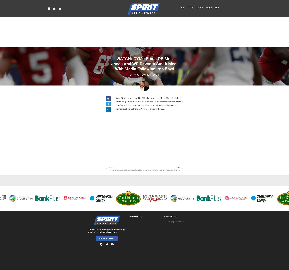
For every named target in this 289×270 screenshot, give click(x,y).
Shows (209, 7)
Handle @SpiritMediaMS (174, 222)
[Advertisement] (144, 32)
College (199, 7)
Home (183, 7)
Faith (217, 7)
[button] (108, 98)
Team (191, 7)
